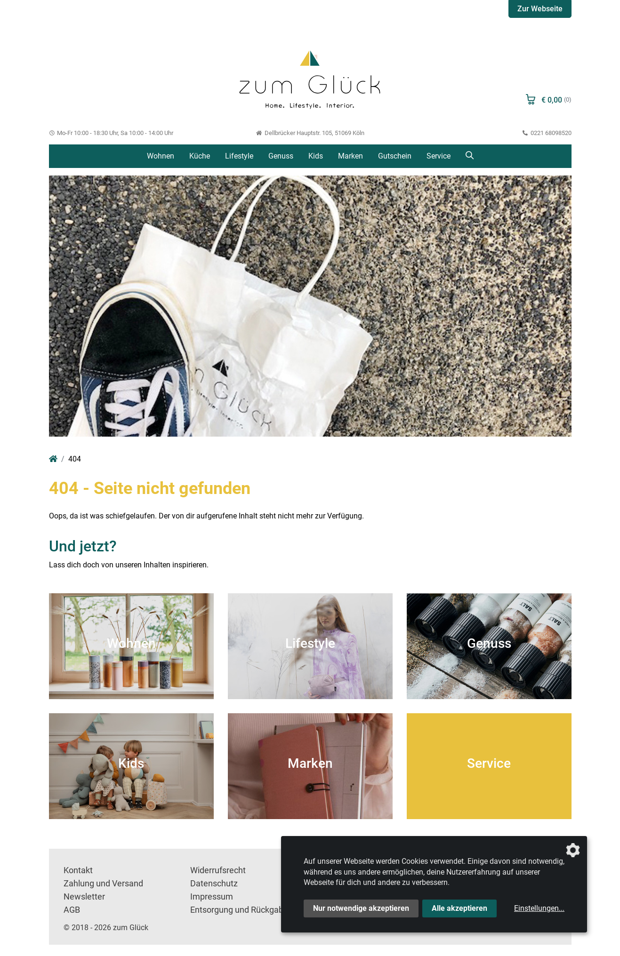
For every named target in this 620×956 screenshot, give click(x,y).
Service (439, 155)
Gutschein (394, 155)
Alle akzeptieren (459, 908)
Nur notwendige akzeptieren (361, 908)
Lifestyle (239, 155)
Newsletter (84, 896)
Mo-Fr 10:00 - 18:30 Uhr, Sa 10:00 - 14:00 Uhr (111, 132)
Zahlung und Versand (103, 883)
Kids (315, 155)
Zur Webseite (540, 8)
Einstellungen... (539, 908)
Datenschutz (214, 883)
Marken (350, 155)
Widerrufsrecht (218, 870)
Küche (199, 155)
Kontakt (78, 870)
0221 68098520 (547, 132)
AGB (72, 910)
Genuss (280, 155)
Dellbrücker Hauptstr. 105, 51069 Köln (310, 132)
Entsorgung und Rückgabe (239, 910)
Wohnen (160, 155)
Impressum (211, 896)
